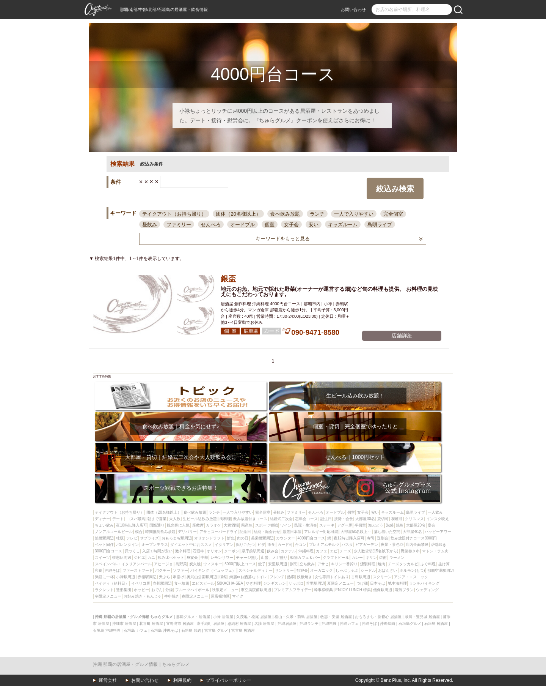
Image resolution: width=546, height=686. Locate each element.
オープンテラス (154, 544)
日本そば (377, 583)
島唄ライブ (379, 224)
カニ (151, 557)
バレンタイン (127, 544)
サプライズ (149, 538)
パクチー (162, 570)
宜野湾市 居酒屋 (180, 623)
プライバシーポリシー (228, 680)
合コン (300, 544)
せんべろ (211, 224)
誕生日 (326, 519)
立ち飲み (307, 564)
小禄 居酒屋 (223, 617)
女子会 (291, 224)
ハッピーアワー (438, 532)
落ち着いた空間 (387, 532)
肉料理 (225, 519)
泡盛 (390, 525)
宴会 (431, 525)
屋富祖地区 (220, 596)
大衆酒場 (231, 525)
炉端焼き (438, 544)
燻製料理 (367, 564)
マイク (237, 596)
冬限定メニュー (108, 596)
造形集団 (123, 590)
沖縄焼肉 (387, 623)
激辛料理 (182, 551)
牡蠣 (120, 538)
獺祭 (223, 577)
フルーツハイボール (192, 590)
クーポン (231, 551)
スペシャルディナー (255, 570)
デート (118, 519)
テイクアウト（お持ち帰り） (174, 214)
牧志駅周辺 (121, 557)
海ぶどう (375, 525)
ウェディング (427, 590)
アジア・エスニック (411, 577)
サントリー (284, 570)
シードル (368, 570)
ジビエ (139, 557)
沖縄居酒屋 (287, 623)
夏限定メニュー (340, 583)
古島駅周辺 (360, 577)
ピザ (261, 544)
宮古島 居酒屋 (243, 630)
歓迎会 (302, 570)
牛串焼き (171, 596)
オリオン (214, 551)
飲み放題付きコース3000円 (414, 538)
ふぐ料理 (428, 564)
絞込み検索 (395, 189)
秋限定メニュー (225, 590)
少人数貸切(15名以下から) (376, 551)
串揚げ (178, 577)
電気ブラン (404, 590)
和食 (98, 570)
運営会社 (108, 680)
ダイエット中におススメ (191, 544)
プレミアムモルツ (324, 544)
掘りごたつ (245, 544)
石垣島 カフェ (135, 630)
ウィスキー (212, 564)
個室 (270, 224)
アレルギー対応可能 (321, 532)
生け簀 (444, 564)
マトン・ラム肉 (435, 551)
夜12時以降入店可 (349, 538)
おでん (157, 590)
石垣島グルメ (410, 623)
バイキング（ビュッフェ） (213, 570)
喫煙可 (396, 519)
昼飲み (149, 224)
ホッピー (141, 590)
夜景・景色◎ (392, 544)
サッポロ (296, 583)
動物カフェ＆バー (305, 557)
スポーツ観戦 (266, 525)
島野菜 (181, 564)
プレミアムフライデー (293, 590)
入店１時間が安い (157, 551)
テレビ (132, 538)
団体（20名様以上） (238, 214)
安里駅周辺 (277, 564)
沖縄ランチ (309, 623)
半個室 (360, 525)
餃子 (262, 564)
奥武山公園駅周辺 (202, 577)
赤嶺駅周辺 (147, 577)
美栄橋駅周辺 (262, 538)
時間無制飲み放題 (160, 532)
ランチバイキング (424, 583)
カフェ (321, 551)
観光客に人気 (178, 525)
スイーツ (102, 557)
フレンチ (277, 577)
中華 (204, 557)
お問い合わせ (353, 9)
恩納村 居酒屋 (239, 623)
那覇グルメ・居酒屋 (193, 617)
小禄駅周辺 (125, 577)
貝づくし (132, 551)
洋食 (271, 544)
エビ (333, 551)
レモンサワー (221, 557)
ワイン (286, 525)
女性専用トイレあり (332, 577)
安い (313, 224)
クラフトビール (336, 557)
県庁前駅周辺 (253, 551)
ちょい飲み (104, 525)
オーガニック (321, 570)
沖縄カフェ (349, 623)
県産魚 (247, 525)
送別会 (382, 538)
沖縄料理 (306, 551)
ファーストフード (137, 570)
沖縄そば (112, 570)
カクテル (288, 551)
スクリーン (382, 577)
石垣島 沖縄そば (164, 630)
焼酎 (383, 557)
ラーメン (397, 557)
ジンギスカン (274, 583)
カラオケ (213, 525)
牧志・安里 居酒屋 (336, 617)
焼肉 (381, 564)
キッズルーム (343, 224)
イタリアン (224, 544)
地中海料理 (397, 583)
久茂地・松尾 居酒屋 (253, 617)
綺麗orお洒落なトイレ (248, 577)
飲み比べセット (171, 557)
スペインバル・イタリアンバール (123, 564)
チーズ (345, 551)
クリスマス (414, 519)
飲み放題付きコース (250, 519)
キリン (371, 557)
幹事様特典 (323, 590)
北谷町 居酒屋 (151, 623)
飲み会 (272, 551)
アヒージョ (163, 564)
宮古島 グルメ (216, 630)
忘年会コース (306, 519)
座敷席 (198, 525)
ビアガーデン (366, 544)
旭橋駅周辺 (104, 538)
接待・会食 (343, 519)
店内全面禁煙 (417, 544)
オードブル (242, 224)
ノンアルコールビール (114, 532)
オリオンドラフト (209, 538)
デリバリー (187, 532)
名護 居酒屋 (264, 623)
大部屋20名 (415, 525)
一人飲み (435, 512)
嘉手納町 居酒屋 (210, 623)
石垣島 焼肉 (191, 630)
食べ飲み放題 (285, 214)
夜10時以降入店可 (131, 525)
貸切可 (383, 519)
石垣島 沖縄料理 (107, 630)
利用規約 (182, 680)
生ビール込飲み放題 (200, 519)
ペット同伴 (104, 544)
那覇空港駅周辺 (440, 570)
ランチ (317, 214)
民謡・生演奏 (305, 525)
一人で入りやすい (353, 214)
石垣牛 (198, 551)
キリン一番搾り (344, 564)
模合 (139, 532)
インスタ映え (437, 519)
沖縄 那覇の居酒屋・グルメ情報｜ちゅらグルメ (141, 664)
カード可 (285, 544)
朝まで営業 (156, 519)
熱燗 (291, 577)
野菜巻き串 (410, 551)
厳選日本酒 (291, 532)
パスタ (347, 544)
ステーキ (326, 525)
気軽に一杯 (104, 577)
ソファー (180, 570)
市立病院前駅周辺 (256, 590)
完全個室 (393, 214)
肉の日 (242, 538)
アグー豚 (344, 525)
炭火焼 (195, 564)
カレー (357, 557)
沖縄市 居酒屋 (124, 623)
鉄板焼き (304, 577)
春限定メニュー (195, 596)
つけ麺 (362, 583)
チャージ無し (247, 557)
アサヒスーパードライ (218, 532)
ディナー (102, 519)
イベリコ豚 (140, 583)
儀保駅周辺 (382, 590)
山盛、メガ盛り (274, 557)
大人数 (174, 519)
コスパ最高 (135, 519)
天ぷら (164, 577)
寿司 (370, 538)
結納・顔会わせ (267, 532)
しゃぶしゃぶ (347, 570)
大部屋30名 (365, 519)
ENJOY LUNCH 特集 (353, 590)
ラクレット (104, 590)
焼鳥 (399, 525)
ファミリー (178, 224)
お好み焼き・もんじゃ (143, 596)
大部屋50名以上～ (355, 532)
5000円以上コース (240, 564)
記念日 (245, 532)
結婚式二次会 (281, 519)
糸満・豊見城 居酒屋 (422, 617)
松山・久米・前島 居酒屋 (296, 617)
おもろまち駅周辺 (177, 538)
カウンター (285, 538)
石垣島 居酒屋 (436, 623)
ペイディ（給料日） (112, 583)
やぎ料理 (253, 583)
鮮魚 (231, 538)
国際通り (157, 525)
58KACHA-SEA (230, 583)
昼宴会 (192, 557)
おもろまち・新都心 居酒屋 (378, 617)
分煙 (169, 590)
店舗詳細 (402, 336)
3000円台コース (108, 551)
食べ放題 (181, 583)
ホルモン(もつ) (412, 570)
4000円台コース (311, 538)
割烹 (293, 564)
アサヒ (323, 564)
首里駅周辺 (315, 583)
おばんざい (387, 570)
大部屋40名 (412, 532)
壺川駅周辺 (162, 583)
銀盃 (228, 278)
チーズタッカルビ (403, 564)
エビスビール (203, 583)
